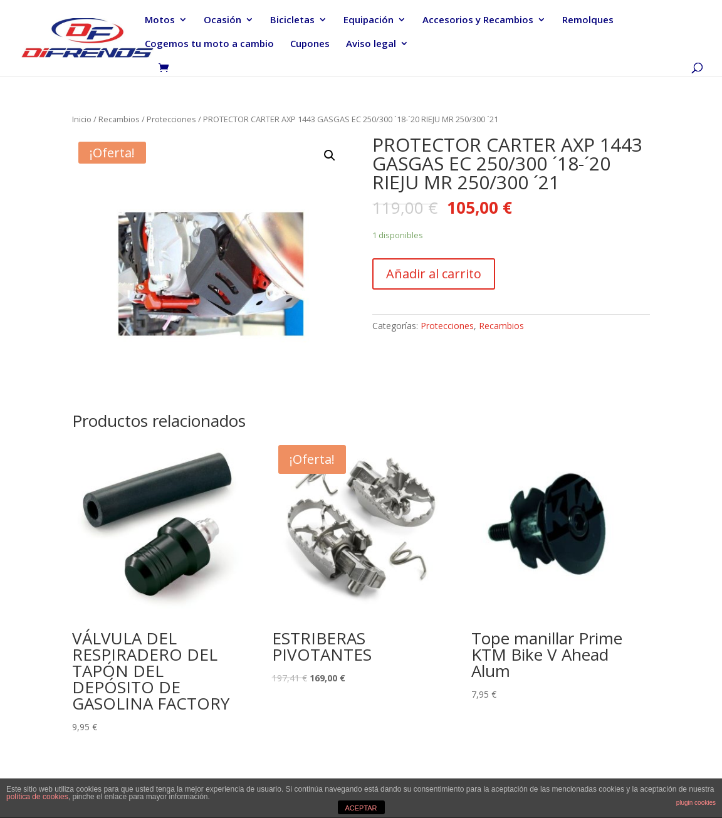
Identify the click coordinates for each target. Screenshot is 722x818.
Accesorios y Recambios (477, 20)
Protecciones (171, 119)
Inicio (82, 119)
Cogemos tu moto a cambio (209, 44)
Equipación (368, 20)
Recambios (119, 119)
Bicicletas (292, 20)
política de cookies (37, 796)
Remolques (588, 20)
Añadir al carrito (433, 273)
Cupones (310, 44)
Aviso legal (371, 44)
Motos (160, 20)
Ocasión (222, 20)
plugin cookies (696, 802)
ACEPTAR (361, 808)
